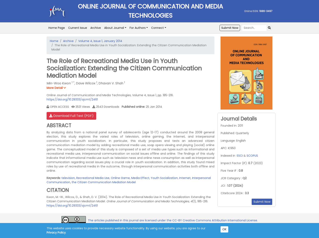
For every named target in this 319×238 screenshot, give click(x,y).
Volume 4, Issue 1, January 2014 (100, 41)
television (68, 178)
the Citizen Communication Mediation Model (104, 182)
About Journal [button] (114, 28)
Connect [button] (157, 28)
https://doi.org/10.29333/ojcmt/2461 (72, 99)
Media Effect (140, 178)
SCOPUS (252, 156)
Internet (185, 178)
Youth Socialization (164, 178)
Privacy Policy (56, 232)
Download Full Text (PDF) (71, 115)
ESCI (240, 156)
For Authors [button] (138, 28)
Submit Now (229, 28)
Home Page (56, 28)
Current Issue (77, 28)
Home (54, 41)
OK (224, 229)
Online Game (120, 178)
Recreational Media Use (92, 178)
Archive (95, 28)
